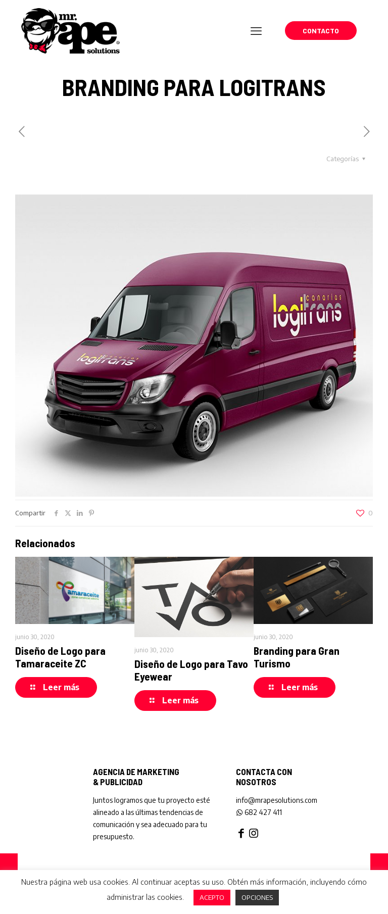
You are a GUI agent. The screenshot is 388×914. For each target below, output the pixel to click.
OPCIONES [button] (257, 897)
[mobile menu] (256, 30)
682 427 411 (259, 812)
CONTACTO (321, 30)
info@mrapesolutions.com (276, 800)
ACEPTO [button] (212, 897)
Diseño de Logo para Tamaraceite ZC (60, 656)
